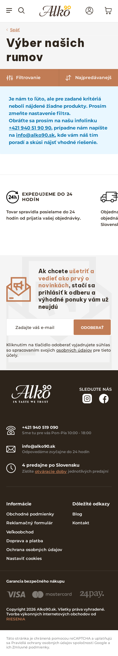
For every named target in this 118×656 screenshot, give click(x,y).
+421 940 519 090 (40, 427)
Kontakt (80, 522)
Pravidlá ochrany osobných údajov (41, 643)
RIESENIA (15, 619)
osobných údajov (74, 350)
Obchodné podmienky (30, 513)
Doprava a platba (24, 540)
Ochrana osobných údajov (34, 549)
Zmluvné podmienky (30, 647)
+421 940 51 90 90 (30, 128)
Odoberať (92, 327)
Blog (77, 513)
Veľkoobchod (20, 531)
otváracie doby (51, 471)
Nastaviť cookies (24, 558)
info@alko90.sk (35, 135)
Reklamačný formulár (29, 522)
